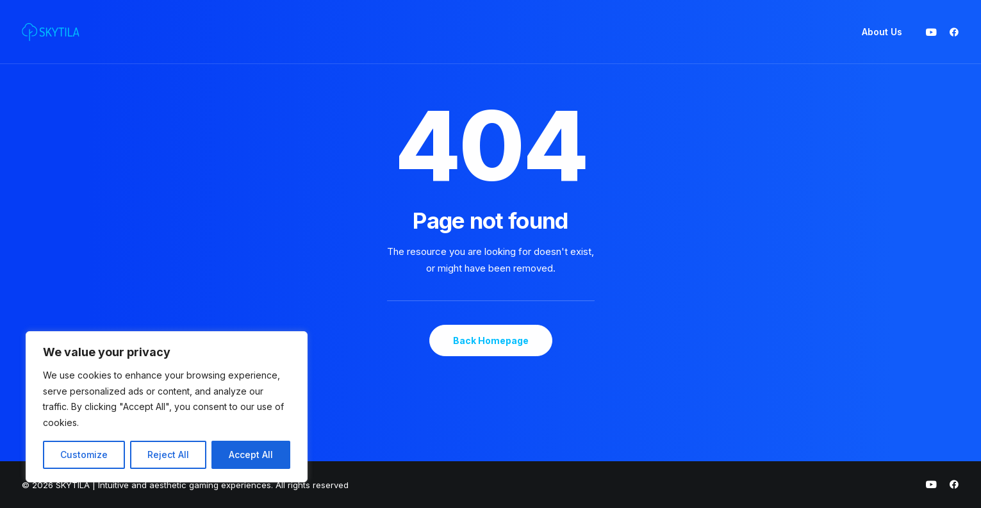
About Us (882, 31)
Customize (84, 454)
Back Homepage (491, 340)
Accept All (251, 454)
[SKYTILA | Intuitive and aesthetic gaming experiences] (50, 32)
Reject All (168, 454)
